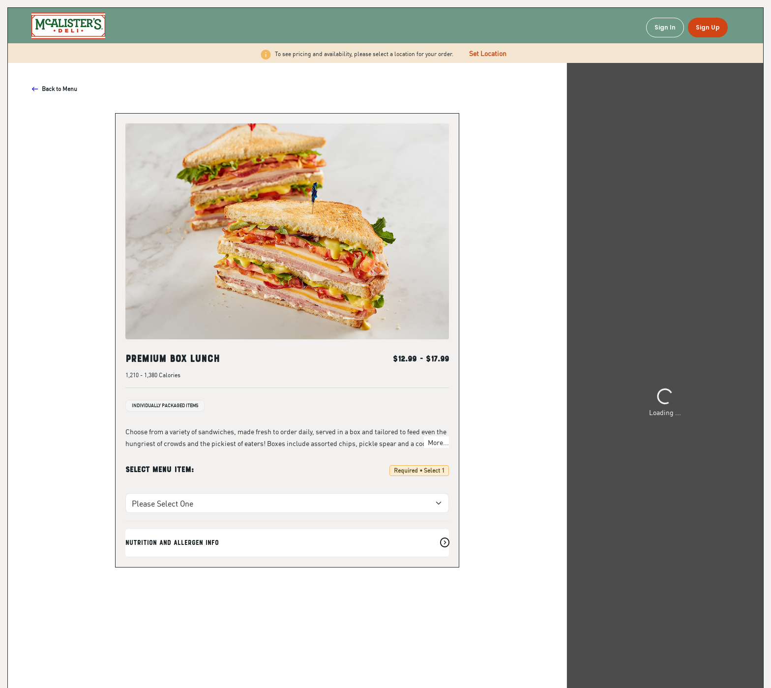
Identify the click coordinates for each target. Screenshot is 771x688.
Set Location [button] (487, 53)
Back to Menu (54, 88)
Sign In (665, 27)
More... (438, 442)
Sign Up (708, 27)
